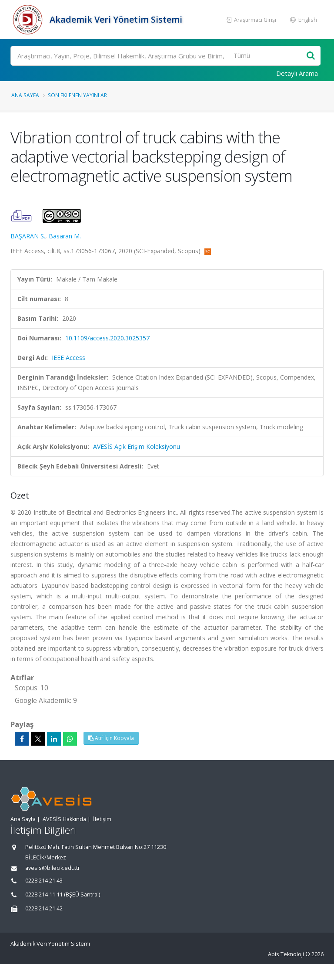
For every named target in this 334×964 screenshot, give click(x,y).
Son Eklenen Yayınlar (77, 95)
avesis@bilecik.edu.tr (52, 868)
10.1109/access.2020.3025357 (107, 338)
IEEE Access (68, 357)
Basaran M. (65, 236)
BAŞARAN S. (27, 236)
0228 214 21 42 (44, 908)
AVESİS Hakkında (64, 819)
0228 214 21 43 (44, 880)
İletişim (102, 819)
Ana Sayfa (25, 95)
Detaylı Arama (297, 73)
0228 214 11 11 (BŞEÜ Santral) (62, 894)
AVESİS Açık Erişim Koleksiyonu (136, 446)
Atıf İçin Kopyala (111, 738)
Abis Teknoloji (286, 954)
